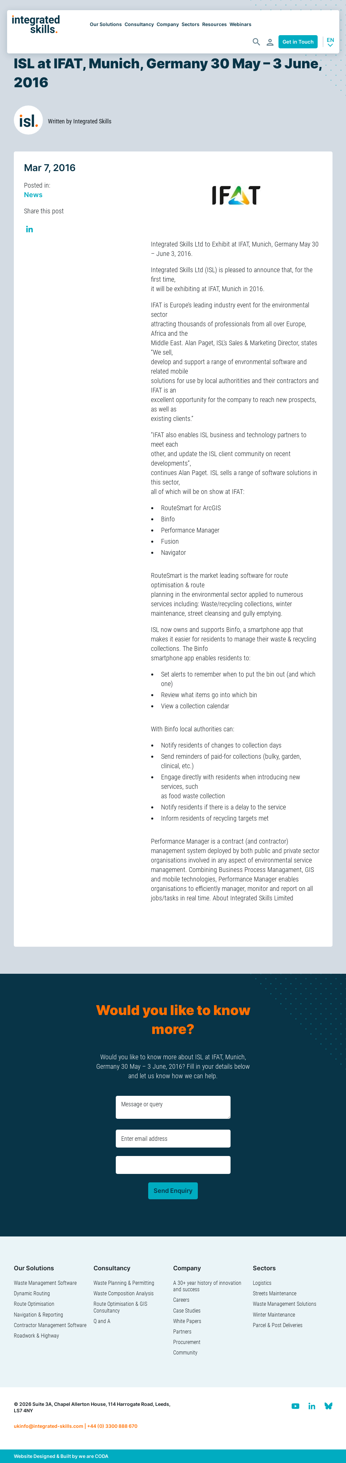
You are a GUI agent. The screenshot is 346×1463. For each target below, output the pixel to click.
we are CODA (93, 1456)
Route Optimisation (34, 1304)
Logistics (262, 1283)
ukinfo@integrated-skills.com (48, 1426)
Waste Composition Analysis (124, 1293)
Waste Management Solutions (284, 1304)
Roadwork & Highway (36, 1335)
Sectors (190, 24)
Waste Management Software (45, 1283)
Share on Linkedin (30, 230)
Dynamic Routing (32, 1293)
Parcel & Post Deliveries (277, 1325)
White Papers (187, 1321)
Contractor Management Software (50, 1325)
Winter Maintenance (274, 1315)
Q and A (102, 1321)
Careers (181, 1300)
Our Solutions (106, 24)
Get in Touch (298, 42)
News (33, 195)
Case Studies (187, 1310)
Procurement (187, 1342)
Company (168, 24)
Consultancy (139, 24)
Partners (182, 1331)
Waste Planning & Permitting (124, 1283)
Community (185, 1352)
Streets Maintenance (274, 1293)
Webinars (240, 24)
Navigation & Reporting (38, 1315)
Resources (214, 24)
